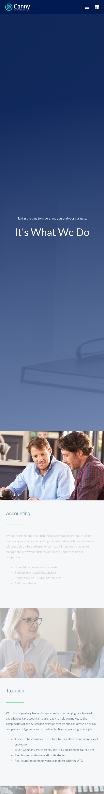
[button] (87, 7)
